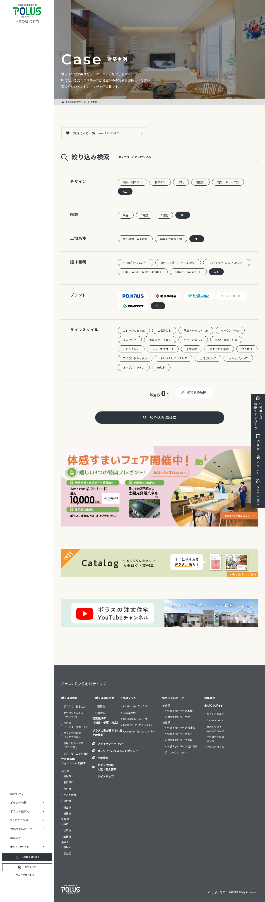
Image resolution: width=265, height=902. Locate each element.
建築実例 (15, 838)
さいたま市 (69, 795)
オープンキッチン (134, 367)
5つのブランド (130, 698)
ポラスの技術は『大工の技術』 (72, 735)
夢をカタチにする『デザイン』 (73, 714)
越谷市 (67, 776)
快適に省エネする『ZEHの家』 (73, 745)
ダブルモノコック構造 (75, 753)
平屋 (125, 215)
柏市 (65, 824)
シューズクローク (162, 349)
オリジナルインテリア (173, 358)
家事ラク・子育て (160, 340)
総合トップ (17, 794)
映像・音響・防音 (226, 340)
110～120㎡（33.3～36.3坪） (226, 262)
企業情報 (102, 758)
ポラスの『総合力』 (74, 706)
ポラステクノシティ (175, 752)
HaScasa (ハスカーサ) (135, 718)
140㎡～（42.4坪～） (188, 272)
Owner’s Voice (215, 720)
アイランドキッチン (135, 358)
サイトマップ (105, 776)
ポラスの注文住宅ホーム (76, 102)
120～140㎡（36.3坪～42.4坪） (142, 272)
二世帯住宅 (164, 330)
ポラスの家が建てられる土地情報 (107, 732)
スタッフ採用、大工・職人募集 (106, 767)
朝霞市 (67, 813)
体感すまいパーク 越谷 (180, 733)
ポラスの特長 (69, 698)
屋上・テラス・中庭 (196, 330)
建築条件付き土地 (171, 239)
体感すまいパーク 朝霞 (180, 740)
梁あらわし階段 (219, 349)
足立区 (67, 853)
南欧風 (200, 182)
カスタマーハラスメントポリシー (117, 751)
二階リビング (208, 358)
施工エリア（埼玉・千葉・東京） (106, 720)
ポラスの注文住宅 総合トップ (83, 683)
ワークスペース (230, 330)
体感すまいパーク (173, 698)
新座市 (67, 807)
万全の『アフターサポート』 (75, 725)
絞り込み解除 (196, 392)
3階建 (164, 215)
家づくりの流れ (215, 714)
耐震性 (101, 706)
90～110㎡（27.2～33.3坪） (178, 262)
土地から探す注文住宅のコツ (215, 728)
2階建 (144, 215)
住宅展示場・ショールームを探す (73, 761)
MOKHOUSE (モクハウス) (137, 725)
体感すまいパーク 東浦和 (181, 727)
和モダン (160, 182)
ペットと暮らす (193, 340)
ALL (125, 191)
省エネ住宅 (130, 340)
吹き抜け (246, 349)
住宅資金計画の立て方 (215, 739)
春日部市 (68, 782)
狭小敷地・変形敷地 (135, 239)
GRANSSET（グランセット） (139, 731)
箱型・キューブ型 (228, 182)
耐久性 (101, 718)
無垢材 (161, 367)
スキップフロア (238, 358)
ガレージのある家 (134, 330)
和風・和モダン (132, 182)
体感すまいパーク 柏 (178, 717)
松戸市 (67, 830)
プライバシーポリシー (111, 744)
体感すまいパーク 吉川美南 (182, 746)
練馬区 (67, 847)
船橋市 (67, 836)
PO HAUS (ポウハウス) (135, 706)
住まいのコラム (215, 747)
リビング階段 (131, 349)
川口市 (67, 801)
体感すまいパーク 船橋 (180, 710)
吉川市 (67, 788)
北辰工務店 (129, 712)
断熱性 (101, 712)
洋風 (181, 182)
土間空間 (191, 349)
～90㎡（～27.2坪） (135, 262)
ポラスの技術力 (104, 698)
